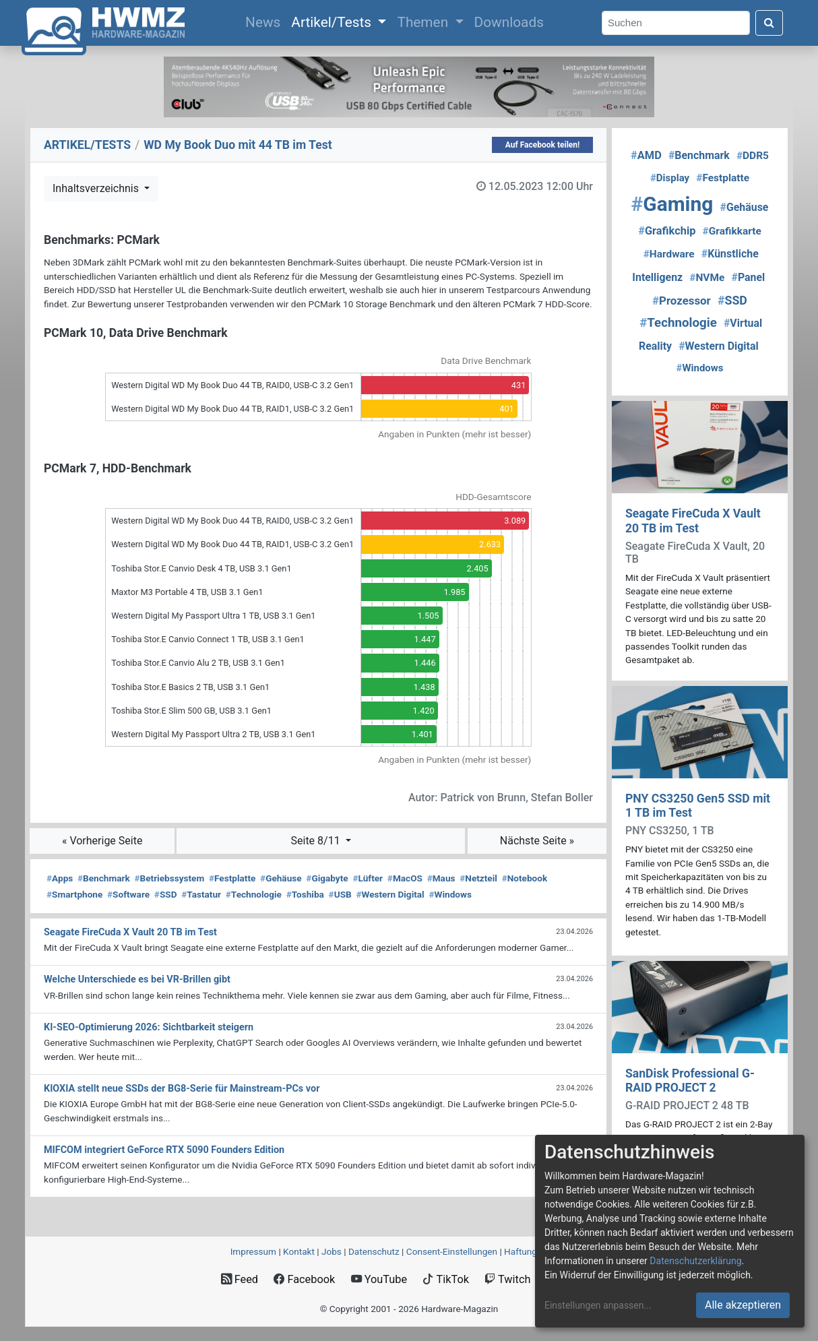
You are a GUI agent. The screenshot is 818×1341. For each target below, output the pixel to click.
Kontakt (299, 1251)
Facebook (304, 1279)
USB (340, 894)
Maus (441, 878)
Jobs (331, 1251)
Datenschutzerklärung (695, 1260)
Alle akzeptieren (743, 1305)
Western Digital (390, 894)
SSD (165, 894)
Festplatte (232, 878)
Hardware (669, 254)
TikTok (445, 1279)
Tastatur (201, 894)
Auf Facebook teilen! (542, 145)
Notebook (525, 878)
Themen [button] (424, 22)
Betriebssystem (169, 878)
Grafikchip (666, 230)
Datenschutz (374, 1251)
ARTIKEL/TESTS (87, 145)
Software (128, 894)
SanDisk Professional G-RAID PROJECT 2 (690, 1080)
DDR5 (752, 156)
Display (669, 178)
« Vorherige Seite (102, 840)
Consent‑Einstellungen (451, 1251)
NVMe (706, 278)
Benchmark (103, 878)
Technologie (254, 894)
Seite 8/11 (317, 840)
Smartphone (74, 894)
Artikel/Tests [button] (333, 22)
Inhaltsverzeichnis (97, 188)
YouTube (379, 1279)
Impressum (253, 1251)
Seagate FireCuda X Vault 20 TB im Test (693, 520)
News (265, 20)
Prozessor (681, 300)
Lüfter (367, 878)
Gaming (672, 204)
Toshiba (305, 894)
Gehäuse (281, 878)
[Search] (676, 23)
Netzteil (478, 878)
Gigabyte (327, 878)
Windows (450, 894)
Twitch (507, 1279)
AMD (646, 155)
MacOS (404, 878)
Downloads (509, 22)
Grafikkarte (732, 231)
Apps (59, 878)
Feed (239, 1279)
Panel (748, 277)
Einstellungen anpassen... (598, 1305)
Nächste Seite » (537, 840)
